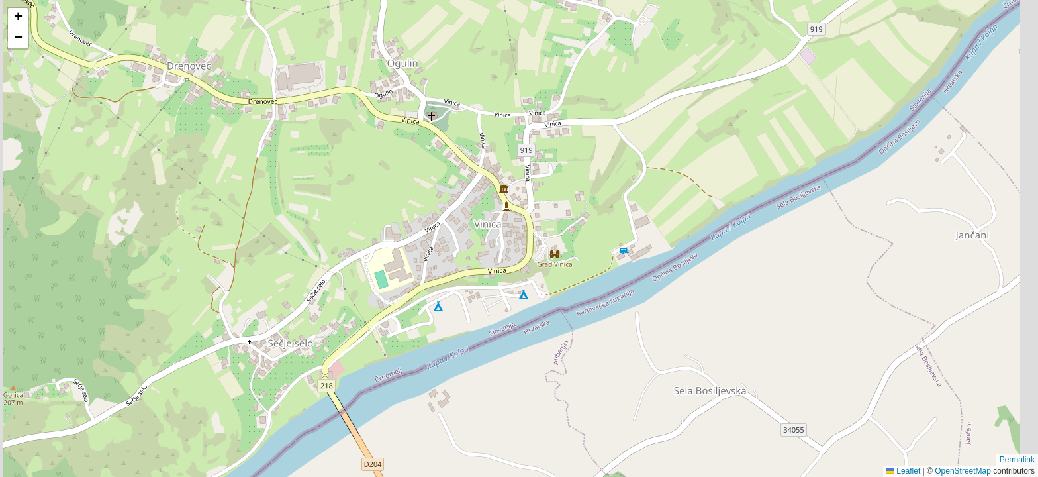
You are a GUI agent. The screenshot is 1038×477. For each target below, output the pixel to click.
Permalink (1017, 459)
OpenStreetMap (963, 471)
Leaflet (903, 471)
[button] (18, 18)
